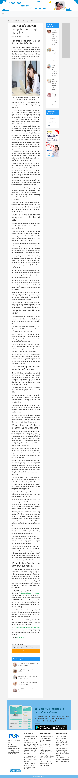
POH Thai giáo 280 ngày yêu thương (62, 737)
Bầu (16, 21)
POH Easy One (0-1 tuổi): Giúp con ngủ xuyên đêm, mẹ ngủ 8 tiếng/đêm (62, 743)
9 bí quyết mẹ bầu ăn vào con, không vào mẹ (47, 757)
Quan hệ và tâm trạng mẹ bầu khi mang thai (29, 21)
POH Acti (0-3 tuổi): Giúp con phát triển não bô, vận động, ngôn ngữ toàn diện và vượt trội (62, 751)
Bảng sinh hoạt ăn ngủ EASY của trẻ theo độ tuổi (47, 751)
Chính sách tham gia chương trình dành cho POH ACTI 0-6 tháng (31, 743)
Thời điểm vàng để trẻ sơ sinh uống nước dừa (46, 745)
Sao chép (29, 650)
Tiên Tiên (18, 36)
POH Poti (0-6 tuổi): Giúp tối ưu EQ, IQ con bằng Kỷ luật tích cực (62, 759)
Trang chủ (10, 21)
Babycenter (20, 637)
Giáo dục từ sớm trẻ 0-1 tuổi (52, 124)
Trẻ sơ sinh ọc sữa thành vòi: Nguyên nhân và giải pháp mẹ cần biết (30, 758)
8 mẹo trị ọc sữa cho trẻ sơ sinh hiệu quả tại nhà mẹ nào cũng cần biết (30, 750)
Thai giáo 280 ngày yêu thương (29, 593)
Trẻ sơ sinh (52, 119)
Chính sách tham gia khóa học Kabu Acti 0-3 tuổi (30, 738)
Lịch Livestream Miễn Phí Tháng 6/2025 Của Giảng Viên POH (29, 766)
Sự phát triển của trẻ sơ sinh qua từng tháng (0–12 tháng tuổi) (46, 739)
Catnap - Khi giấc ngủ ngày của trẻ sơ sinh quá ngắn (46, 763)
